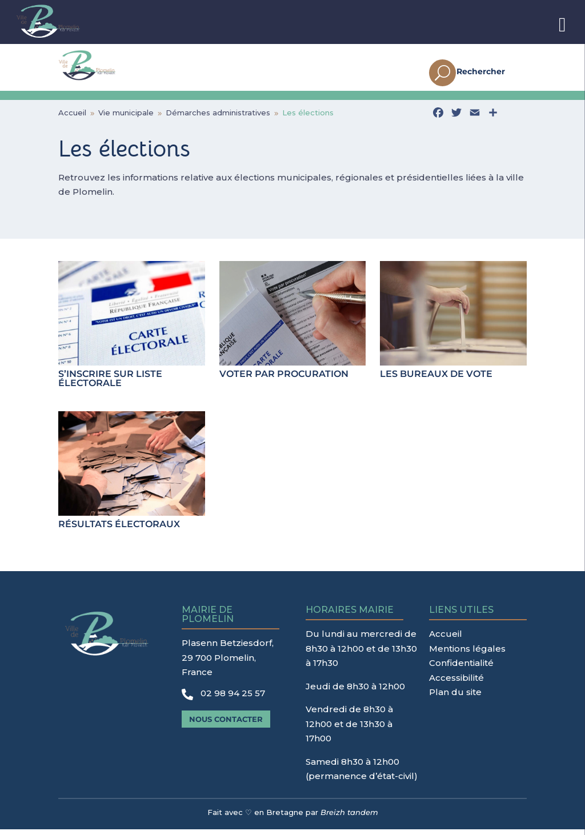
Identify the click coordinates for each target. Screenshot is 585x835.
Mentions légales (467, 654)
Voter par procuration (283, 379)
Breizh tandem (349, 817)
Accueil (445, 639)
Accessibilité (456, 683)
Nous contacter (226, 724)
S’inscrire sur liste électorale (110, 384)
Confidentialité (461, 668)
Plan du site (455, 697)
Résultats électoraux (119, 529)
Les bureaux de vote (436, 379)
